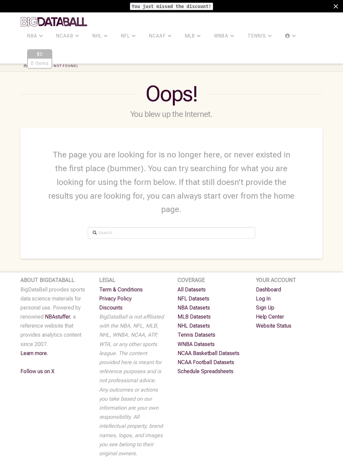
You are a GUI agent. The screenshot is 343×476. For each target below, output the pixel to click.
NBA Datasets (194, 307)
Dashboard (268, 289)
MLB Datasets (194, 317)
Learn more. (34, 353)
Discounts (111, 307)
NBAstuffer (57, 317)
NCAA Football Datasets (206, 362)
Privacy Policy (115, 298)
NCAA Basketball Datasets (208, 353)
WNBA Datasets (196, 344)
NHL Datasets (194, 326)
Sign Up (265, 307)
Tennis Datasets (196, 335)
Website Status (273, 326)
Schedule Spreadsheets (205, 371)
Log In (263, 298)
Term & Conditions (121, 289)
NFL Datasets (193, 298)
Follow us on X (37, 371)
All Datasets (192, 289)
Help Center (270, 317)
